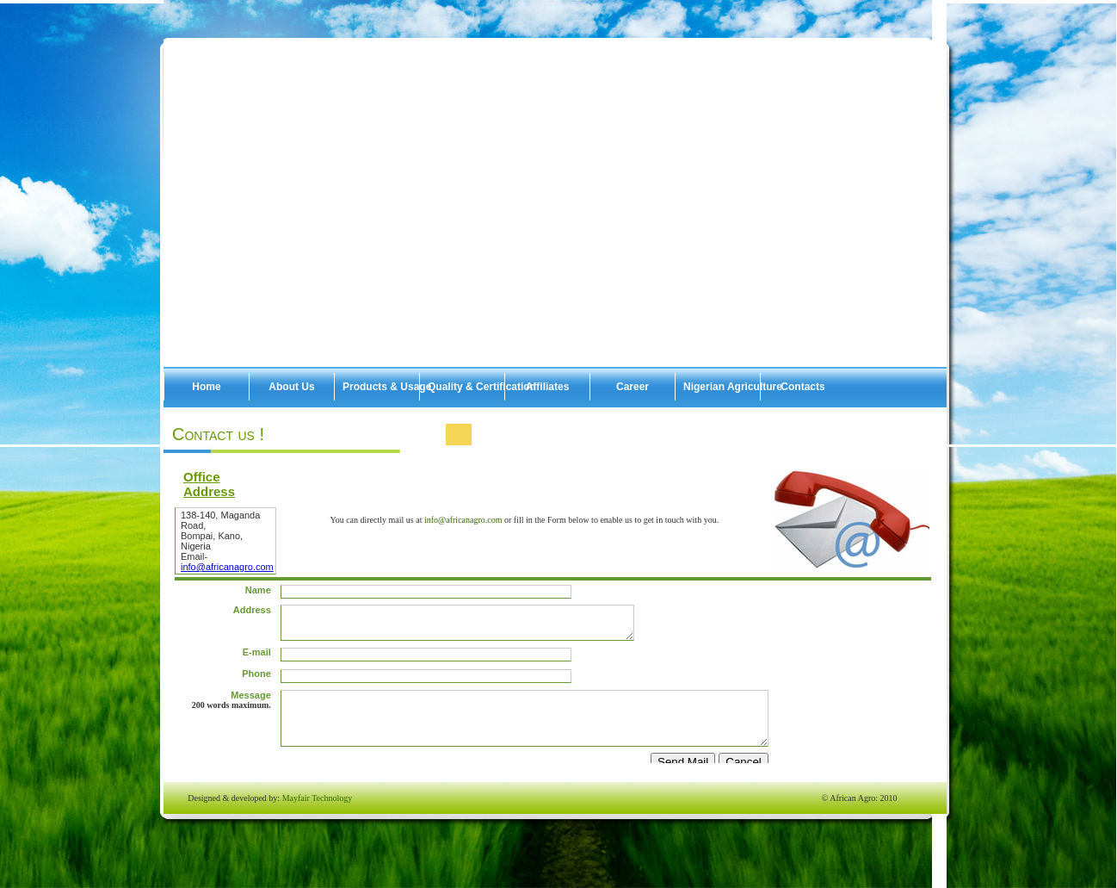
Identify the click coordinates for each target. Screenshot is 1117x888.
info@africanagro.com (464, 520)
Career (632, 387)
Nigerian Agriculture (721, 387)
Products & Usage (381, 387)
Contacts (802, 387)
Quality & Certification (466, 387)
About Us (291, 387)
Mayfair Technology (317, 798)
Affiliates (548, 387)
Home (206, 387)
